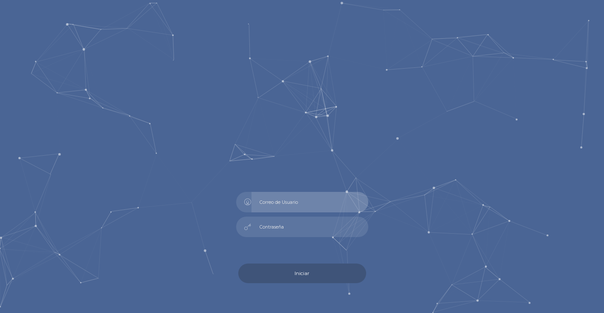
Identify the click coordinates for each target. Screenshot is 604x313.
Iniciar (302, 273)
